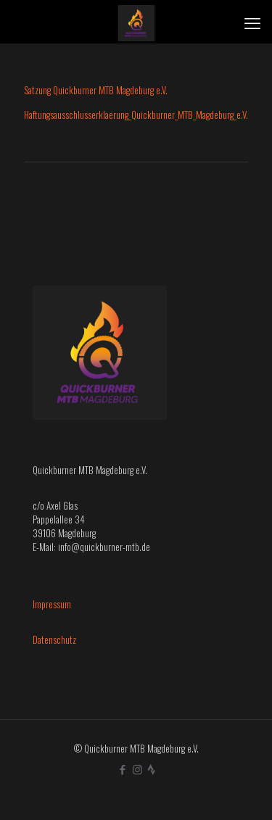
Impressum (52, 604)
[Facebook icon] (122, 768)
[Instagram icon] (137, 768)
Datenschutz (54, 639)
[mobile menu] (252, 21)
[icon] (151, 768)
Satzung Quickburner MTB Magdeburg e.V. (96, 90)
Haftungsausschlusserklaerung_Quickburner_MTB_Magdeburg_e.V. (136, 114)
